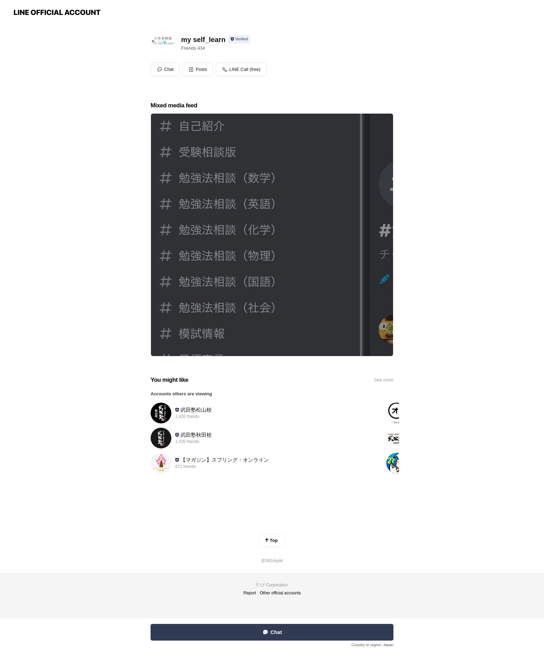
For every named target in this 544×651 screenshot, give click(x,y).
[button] (197, 69)
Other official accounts (280, 593)
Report (250, 593)
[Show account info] (239, 39)
